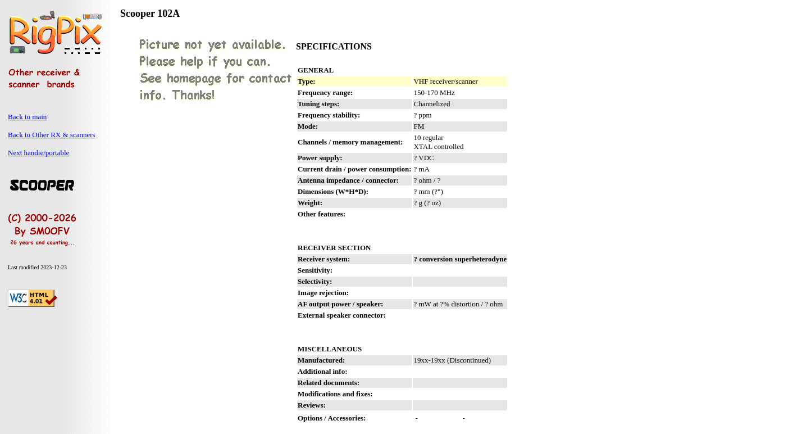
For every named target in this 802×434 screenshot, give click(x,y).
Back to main (27, 116)
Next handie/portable (38, 152)
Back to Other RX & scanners (51, 134)
